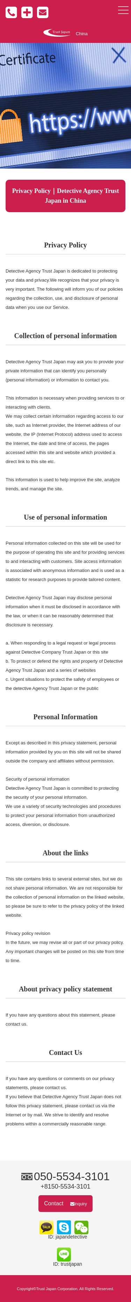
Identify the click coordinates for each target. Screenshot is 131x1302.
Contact (65, 1203)
